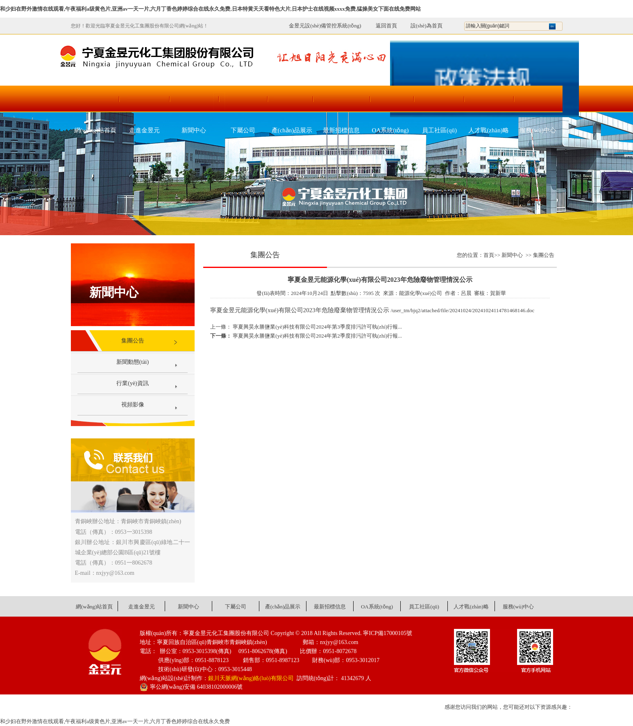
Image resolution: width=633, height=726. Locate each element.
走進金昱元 (144, 130)
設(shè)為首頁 (426, 26)
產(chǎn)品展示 (292, 130)
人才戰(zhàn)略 (488, 130)
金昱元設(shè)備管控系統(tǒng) (325, 26)
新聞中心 (194, 130)
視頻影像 (132, 405)
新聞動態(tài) (132, 362)
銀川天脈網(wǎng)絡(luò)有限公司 (251, 678)
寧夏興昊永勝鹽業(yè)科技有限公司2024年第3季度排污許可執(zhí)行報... (316, 327)
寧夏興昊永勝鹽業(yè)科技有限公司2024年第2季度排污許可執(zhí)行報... (316, 336)
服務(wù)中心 (538, 130)
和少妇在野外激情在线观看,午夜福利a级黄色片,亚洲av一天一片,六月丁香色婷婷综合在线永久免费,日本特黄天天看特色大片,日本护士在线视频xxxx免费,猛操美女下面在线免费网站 (210, 9)
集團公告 (132, 341)
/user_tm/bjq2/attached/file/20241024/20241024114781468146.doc (463, 310)
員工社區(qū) (439, 130)
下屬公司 (243, 130)
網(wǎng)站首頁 (95, 130)
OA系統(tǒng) (390, 130)
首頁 (488, 255)
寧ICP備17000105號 (387, 633)
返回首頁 (382, 26)
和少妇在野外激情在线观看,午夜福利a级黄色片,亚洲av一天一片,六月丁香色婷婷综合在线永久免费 (115, 721)
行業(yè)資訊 (132, 383)
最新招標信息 (341, 130)
